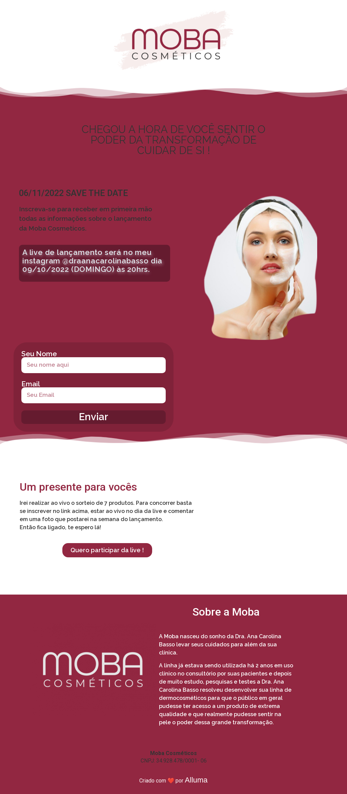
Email (30, 383)
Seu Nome (39, 353)
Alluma (196, 780)
